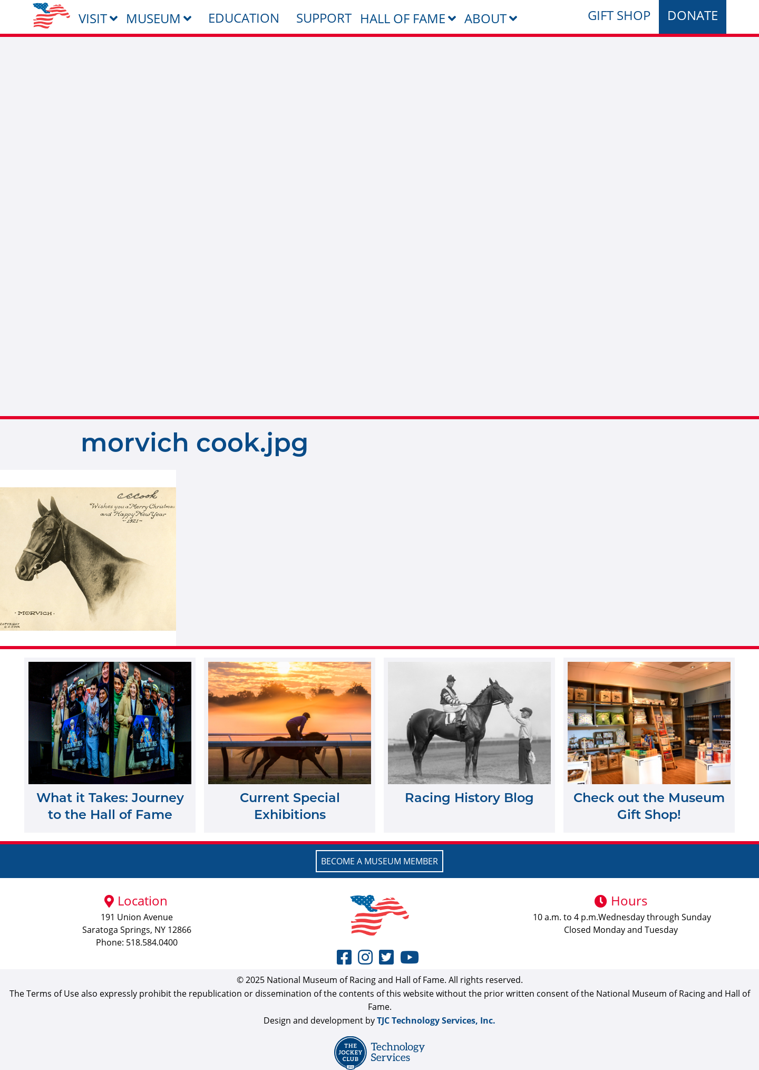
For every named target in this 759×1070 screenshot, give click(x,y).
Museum (153, 18)
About (485, 18)
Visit (93, 18)
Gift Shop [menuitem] (619, 15)
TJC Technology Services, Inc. (436, 1020)
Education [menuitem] (243, 17)
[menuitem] (51, 15)
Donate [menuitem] (692, 15)
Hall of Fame (402, 18)
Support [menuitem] (324, 17)
